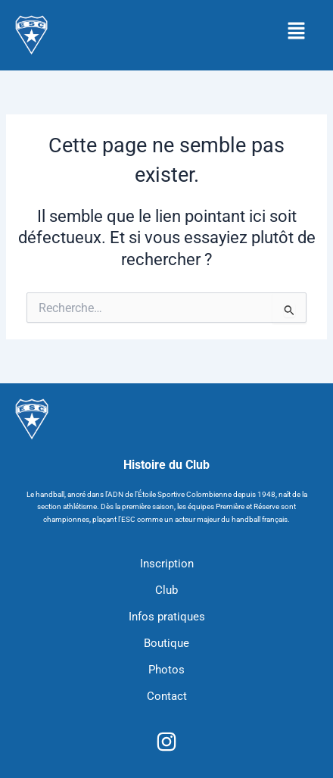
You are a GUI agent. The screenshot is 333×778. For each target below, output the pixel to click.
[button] (296, 31)
